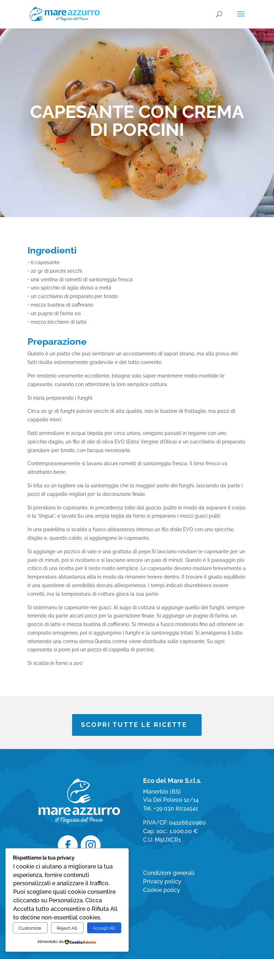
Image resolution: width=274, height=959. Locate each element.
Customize (30, 928)
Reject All (67, 928)
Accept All (104, 928)
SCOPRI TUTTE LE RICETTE (134, 724)
